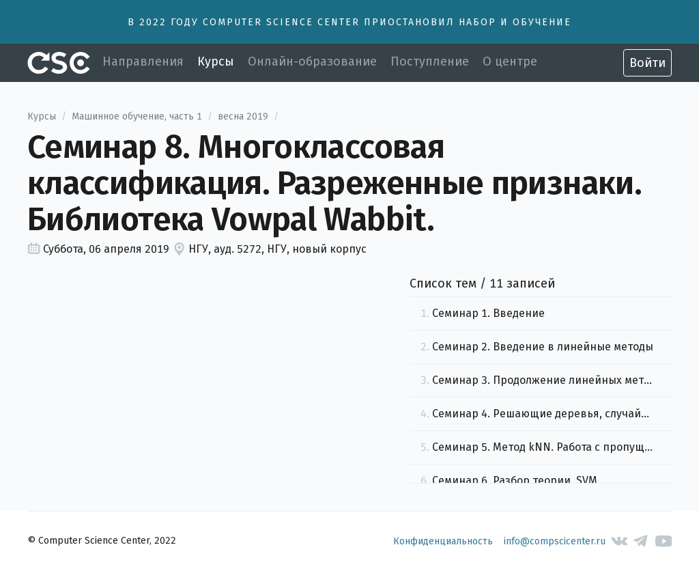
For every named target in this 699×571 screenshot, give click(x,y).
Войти (647, 62)
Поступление (429, 61)
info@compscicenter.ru (554, 541)
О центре (510, 61)
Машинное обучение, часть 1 (137, 116)
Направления (143, 61)
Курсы (215, 61)
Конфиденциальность (443, 541)
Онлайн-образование (312, 61)
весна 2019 (243, 116)
